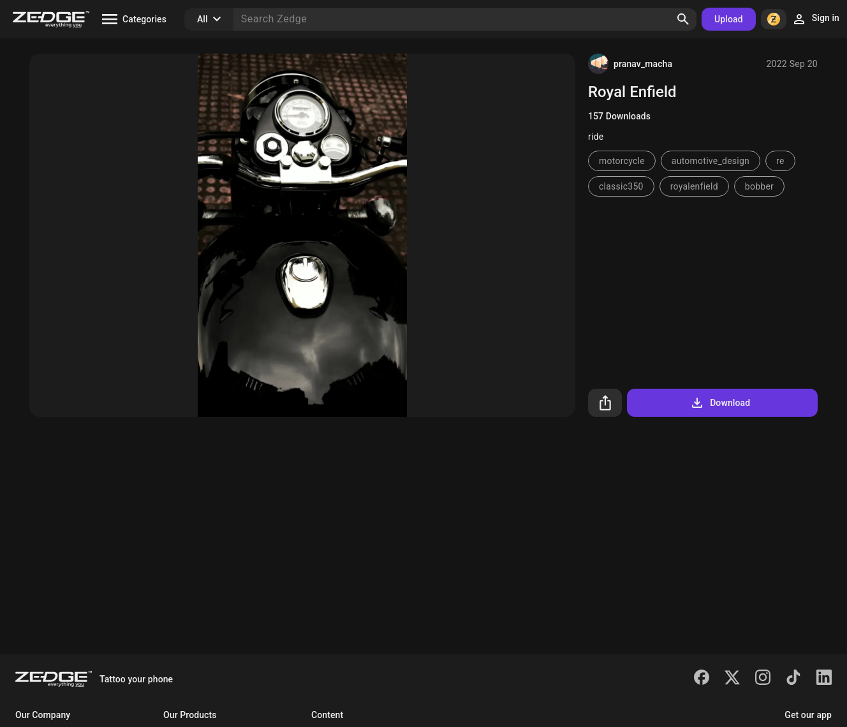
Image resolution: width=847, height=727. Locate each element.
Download (719, 402)
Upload (728, 19)
